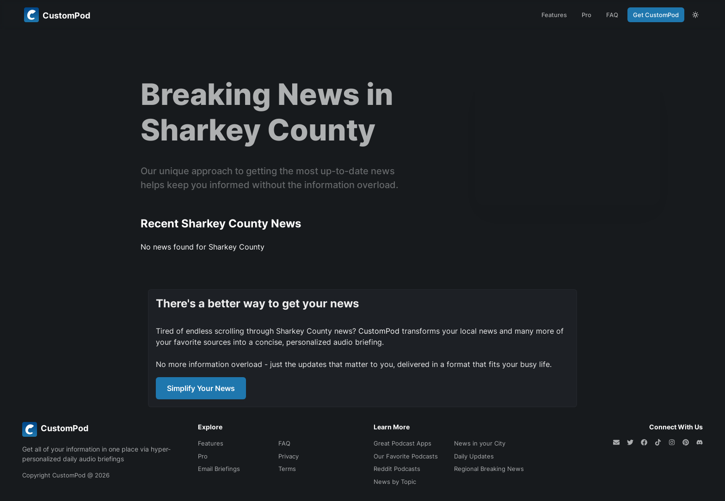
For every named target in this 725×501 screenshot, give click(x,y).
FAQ (612, 14)
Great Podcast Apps (402, 443)
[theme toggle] (695, 14)
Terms (287, 468)
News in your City (479, 443)
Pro (586, 14)
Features (554, 14)
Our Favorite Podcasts (406, 456)
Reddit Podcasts (397, 468)
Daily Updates (474, 456)
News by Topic (395, 481)
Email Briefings (219, 468)
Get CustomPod (656, 14)
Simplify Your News (201, 388)
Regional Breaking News (489, 468)
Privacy (288, 456)
